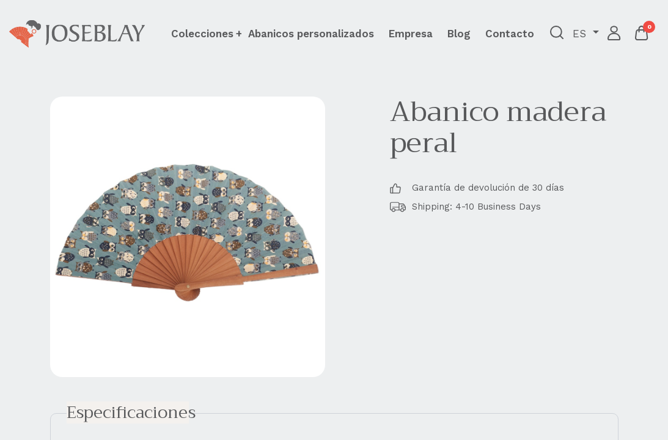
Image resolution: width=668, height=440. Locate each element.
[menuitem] (311, 33)
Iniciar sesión (614, 34)
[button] (557, 34)
